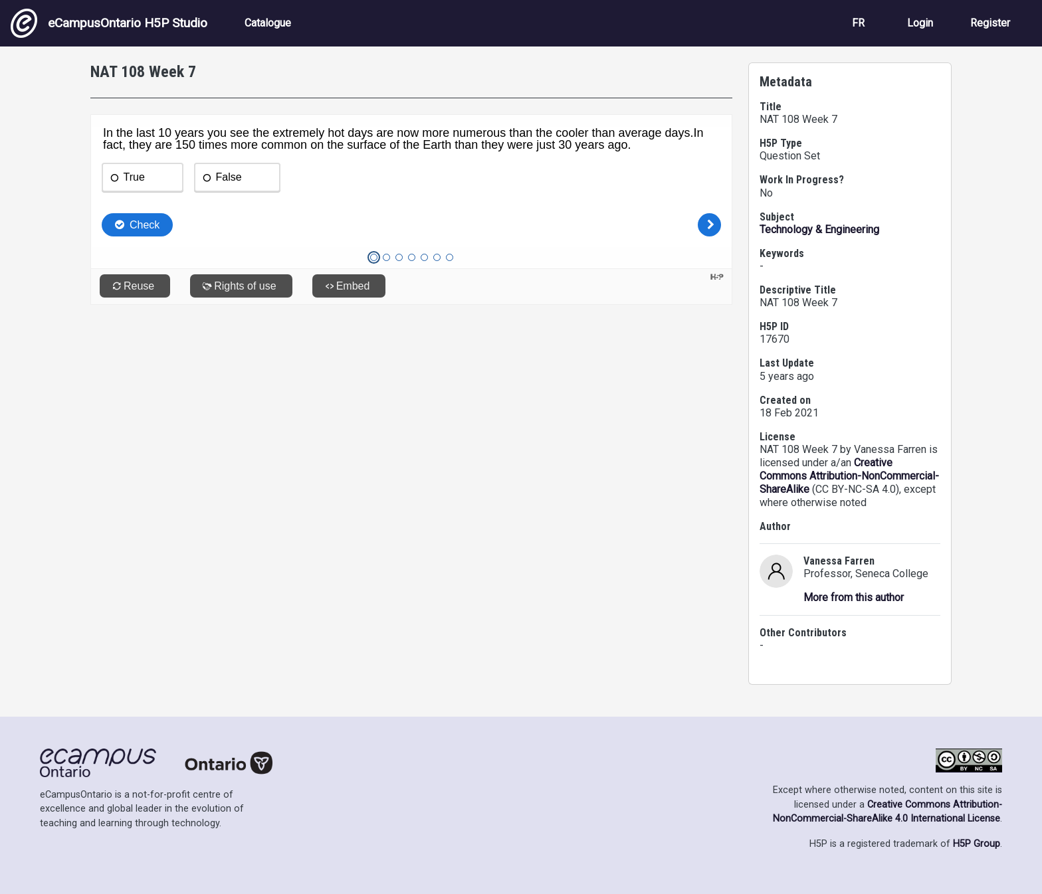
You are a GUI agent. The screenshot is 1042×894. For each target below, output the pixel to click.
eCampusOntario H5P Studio (109, 23)
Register (990, 23)
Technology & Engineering (819, 229)
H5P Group (976, 843)
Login (920, 23)
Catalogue (268, 23)
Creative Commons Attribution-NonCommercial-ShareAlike (849, 475)
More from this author (853, 597)
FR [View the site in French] (858, 23)
